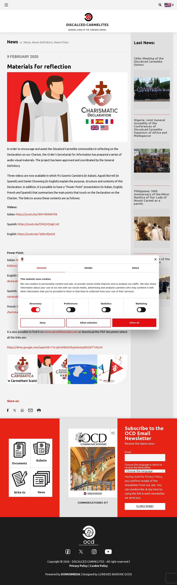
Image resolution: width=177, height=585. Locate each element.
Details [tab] (88, 267)
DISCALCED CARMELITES (87, 25)
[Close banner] (155, 259)
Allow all (134, 322)
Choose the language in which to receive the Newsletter (143, 466)
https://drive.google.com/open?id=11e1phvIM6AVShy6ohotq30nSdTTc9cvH (54, 347)
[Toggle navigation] (6, 5)
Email (128, 452)
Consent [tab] (41, 267)
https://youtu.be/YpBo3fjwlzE (36, 234)
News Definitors (42, 42)
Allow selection (88, 322)
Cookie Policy (99, 565)
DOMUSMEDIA (70, 574)
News (27, 42)
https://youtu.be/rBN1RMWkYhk (36, 214)
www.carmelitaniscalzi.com (61, 331)
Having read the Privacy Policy (143, 476)
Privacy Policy (78, 565)
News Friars (61, 42)
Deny (43, 322)
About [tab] (135, 267)
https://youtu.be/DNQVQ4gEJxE (38, 224)
